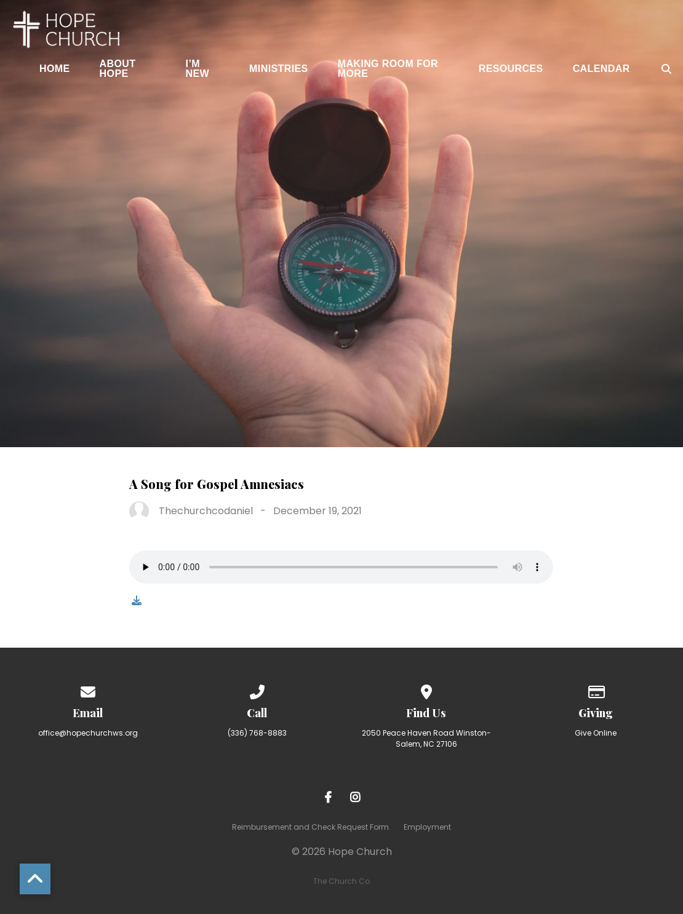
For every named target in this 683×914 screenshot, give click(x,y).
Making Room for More (388, 69)
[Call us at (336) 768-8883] (257, 690)
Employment (427, 827)
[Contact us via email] (88, 690)
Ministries (278, 69)
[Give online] (595, 690)
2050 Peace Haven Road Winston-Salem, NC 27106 (426, 738)
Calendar (601, 69)
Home (54, 69)
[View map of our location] (426, 690)
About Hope (118, 69)
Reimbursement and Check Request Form (310, 827)
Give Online (596, 733)
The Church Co (341, 881)
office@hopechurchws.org (88, 733)
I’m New (198, 69)
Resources (511, 69)
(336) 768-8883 (257, 733)
